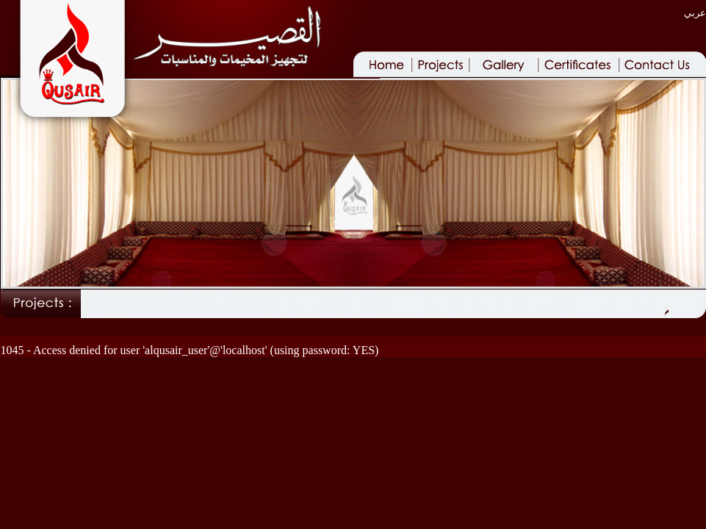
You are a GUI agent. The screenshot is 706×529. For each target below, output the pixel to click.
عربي (695, 12)
